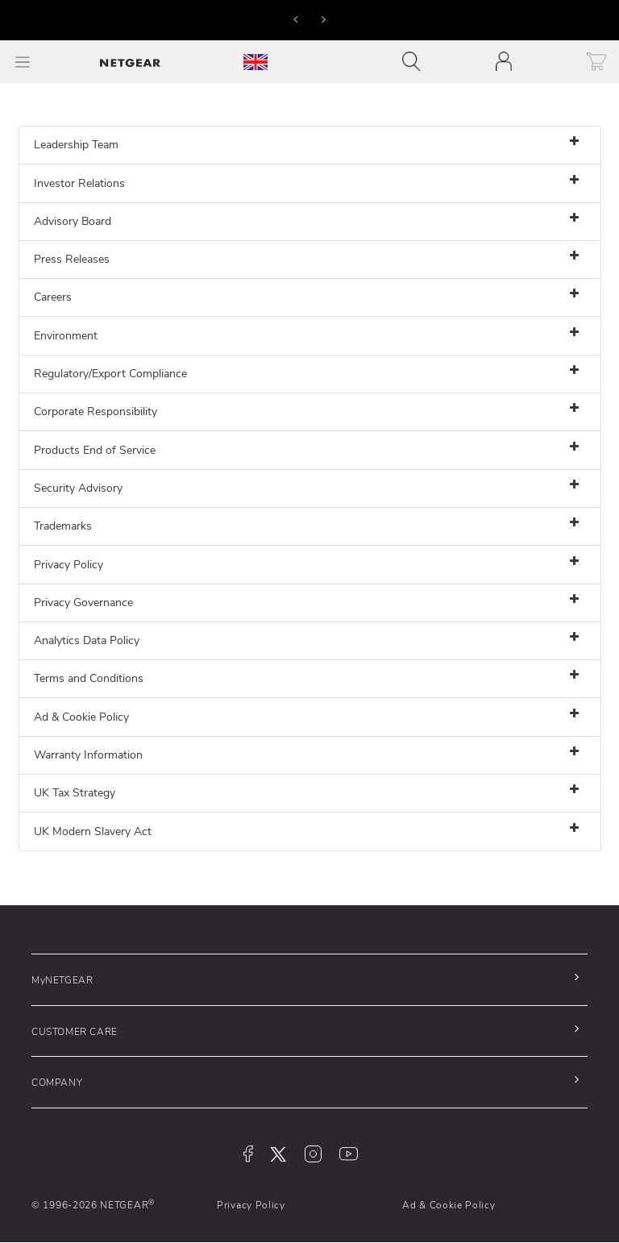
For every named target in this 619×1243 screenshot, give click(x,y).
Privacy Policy (68, 564)
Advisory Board (72, 221)
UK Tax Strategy (74, 792)
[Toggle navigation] (415, 62)
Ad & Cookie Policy (81, 717)
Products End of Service (95, 450)
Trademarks (63, 526)
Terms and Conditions (88, 678)
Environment (66, 335)
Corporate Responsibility (95, 411)
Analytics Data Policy (86, 640)
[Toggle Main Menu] (22, 62)
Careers (53, 297)
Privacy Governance (83, 602)
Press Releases (72, 259)
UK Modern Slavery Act (93, 831)
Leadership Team (76, 144)
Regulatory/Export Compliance (110, 373)
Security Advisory (78, 488)
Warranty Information (88, 755)
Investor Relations (79, 183)
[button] (295, 18)
